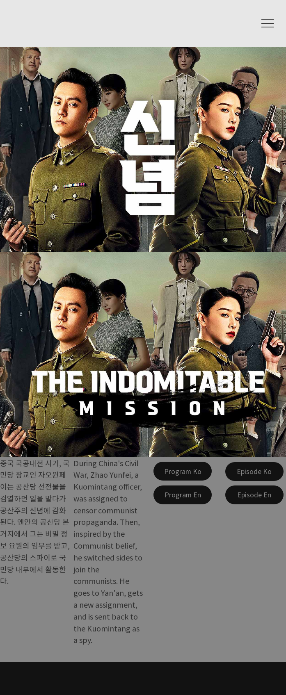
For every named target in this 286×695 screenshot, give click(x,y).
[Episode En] (254, 494)
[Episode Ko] (254, 471)
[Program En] (182, 494)
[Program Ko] (182, 471)
